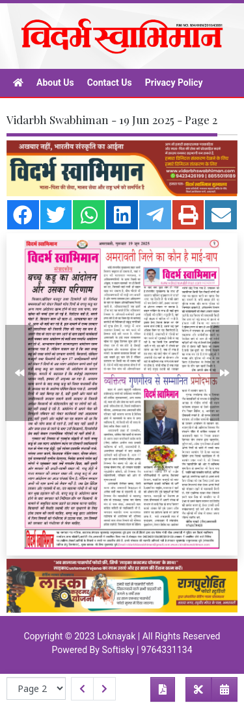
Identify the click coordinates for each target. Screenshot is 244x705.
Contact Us (109, 82)
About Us (55, 82)
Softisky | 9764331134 (147, 650)
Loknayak (116, 636)
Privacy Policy (174, 82)
